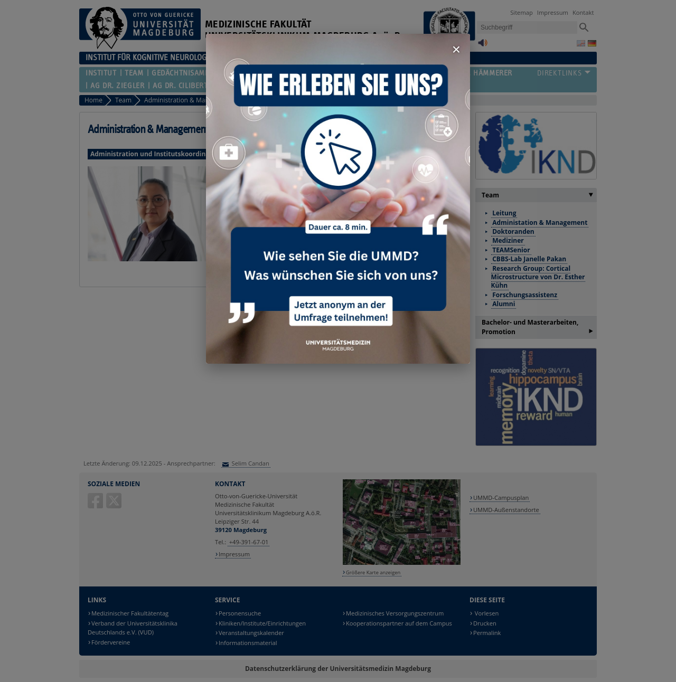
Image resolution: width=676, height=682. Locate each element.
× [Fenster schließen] (456, 49)
